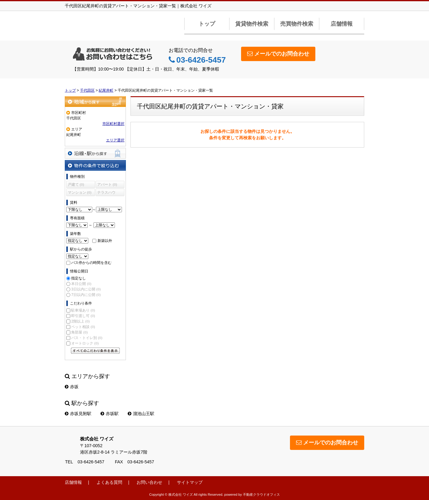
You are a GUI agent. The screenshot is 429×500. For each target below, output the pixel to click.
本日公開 (81, 284)
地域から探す (95, 101)
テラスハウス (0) (106, 193)
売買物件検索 (296, 24)
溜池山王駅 (141, 413)
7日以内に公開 (86, 295)
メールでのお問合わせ (278, 54)
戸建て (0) (76, 184)
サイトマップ (190, 482)
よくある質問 (109, 482)
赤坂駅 (110, 413)
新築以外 (104, 241)
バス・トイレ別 (86, 338)
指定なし (78, 278)
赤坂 (72, 386)
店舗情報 (342, 24)
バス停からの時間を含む (91, 263)
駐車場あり (83, 310)
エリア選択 (115, 140)
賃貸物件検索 (251, 24)
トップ (207, 24)
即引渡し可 (83, 316)
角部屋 (79, 332)
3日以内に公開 (86, 289)
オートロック (84, 343)
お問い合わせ (149, 482)
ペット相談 (83, 327)
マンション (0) (79, 192)
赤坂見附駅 (78, 413)
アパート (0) (107, 184)
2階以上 (80, 321)
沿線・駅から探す (95, 153)
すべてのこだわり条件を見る (95, 351)
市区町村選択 (113, 124)
